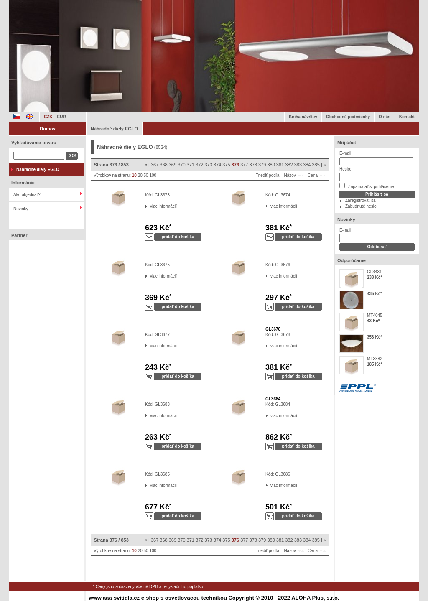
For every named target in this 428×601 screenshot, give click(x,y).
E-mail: (345, 153)
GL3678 (272, 329)
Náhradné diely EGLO (114, 128)
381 (280, 164)
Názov (290, 175)
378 (253, 164)
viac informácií (270, 206)
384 (307, 164)
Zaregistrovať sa (360, 200)
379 (262, 164)
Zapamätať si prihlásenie (366, 186)
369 (172, 164)
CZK (48, 117)
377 (244, 164)
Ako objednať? (27, 194)
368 (163, 164)
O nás (384, 117)
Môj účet (346, 142)
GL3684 (272, 399)
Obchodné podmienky (348, 117)
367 (154, 164)
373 (208, 164)
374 (217, 164)
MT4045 (374, 315)
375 (226, 164)
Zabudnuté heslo (361, 206)
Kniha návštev (303, 117)
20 (140, 175)
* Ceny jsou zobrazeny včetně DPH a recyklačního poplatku (148, 586)
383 (298, 164)
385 (316, 164)
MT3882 (374, 359)
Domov (47, 128)
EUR (61, 117)
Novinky (20, 208)
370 (181, 164)
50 (146, 175)
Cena (313, 175)
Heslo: (345, 169)
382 (289, 164)
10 (134, 175)
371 (190, 164)
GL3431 (374, 272)
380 (271, 164)
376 (235, 164)
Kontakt (407, 117)
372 (199, 164)
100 (152, 175)
